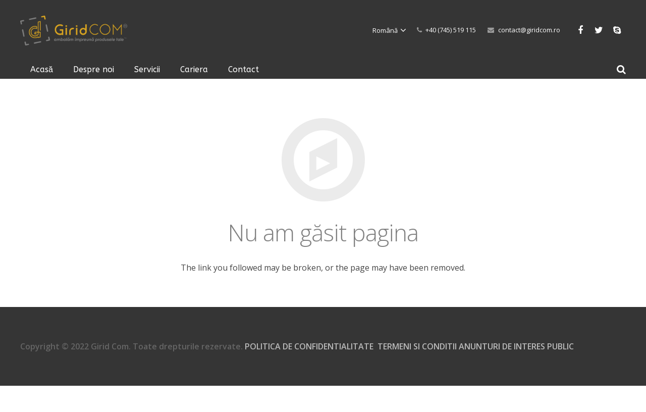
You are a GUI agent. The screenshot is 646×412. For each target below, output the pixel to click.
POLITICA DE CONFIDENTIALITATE (309, 346)
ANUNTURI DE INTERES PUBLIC (516, 346)
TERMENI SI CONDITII (418, 346)
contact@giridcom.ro (529, 29)
